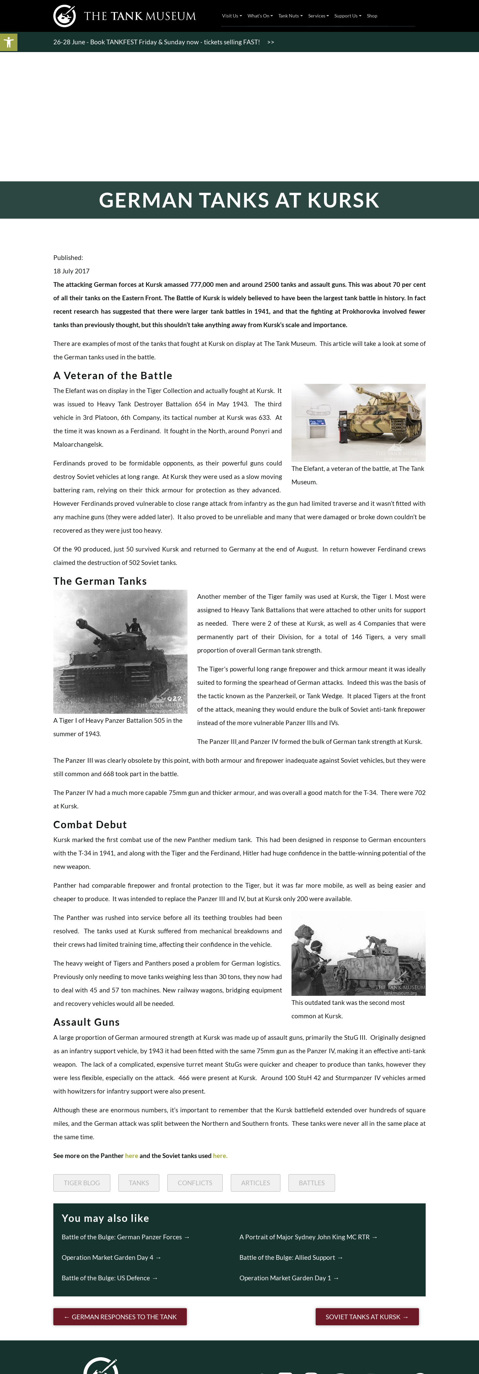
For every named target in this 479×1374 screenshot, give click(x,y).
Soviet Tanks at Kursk (363, 1317)
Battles (312, 1183)
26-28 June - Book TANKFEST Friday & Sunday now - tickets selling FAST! (156, 42)
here (131, 1155)
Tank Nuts (288, 15)
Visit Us (230, 15)
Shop (372, 15)
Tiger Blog (82, 1183)
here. (220, 1155)
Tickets (403, 16)
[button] (8, 42)
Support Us (346, 15)
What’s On (258, 15)
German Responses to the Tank (124, 1317)
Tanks (139, 1183)
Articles (255, 1183)
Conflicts (195, 1183)
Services (316, 15)
